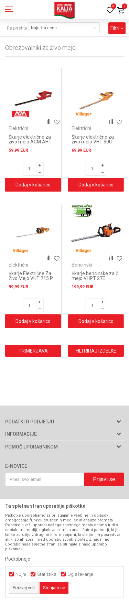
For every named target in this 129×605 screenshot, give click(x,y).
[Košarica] (120, 10)
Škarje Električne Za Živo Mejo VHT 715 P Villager (31, 278)
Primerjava (33, 351)
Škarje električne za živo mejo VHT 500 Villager (93, 141)
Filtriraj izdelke (96, 351)
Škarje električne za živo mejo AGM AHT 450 (30, 141)
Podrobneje (17, 559)
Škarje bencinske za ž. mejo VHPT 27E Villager (95, 278)
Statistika (46, 574)
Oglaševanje (80, 574)
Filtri (116, 28)
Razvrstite (17, 28)
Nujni (20, 574)
